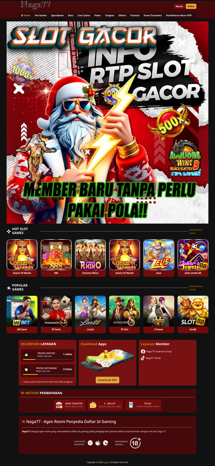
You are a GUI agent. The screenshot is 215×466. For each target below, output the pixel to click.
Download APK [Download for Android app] (107, 380)
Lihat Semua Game (195, 231)
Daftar (191, 6)
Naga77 (106, 462)
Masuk (179, 6)
